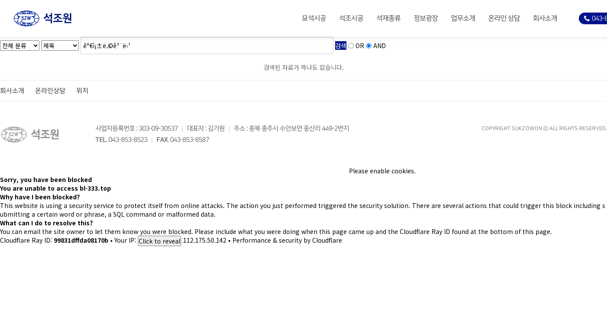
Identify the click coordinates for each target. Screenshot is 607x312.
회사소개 (545, 18)
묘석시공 (314, 18)
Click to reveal (159, 241)
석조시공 (351, 18)
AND (379, 45)
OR (360, 45)
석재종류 (388, 18)
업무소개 (463, 18)
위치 (82, 90)
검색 (340, 45)
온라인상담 (50, 90)
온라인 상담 (504, 18)
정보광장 (426, 18)
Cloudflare (327, 240)
